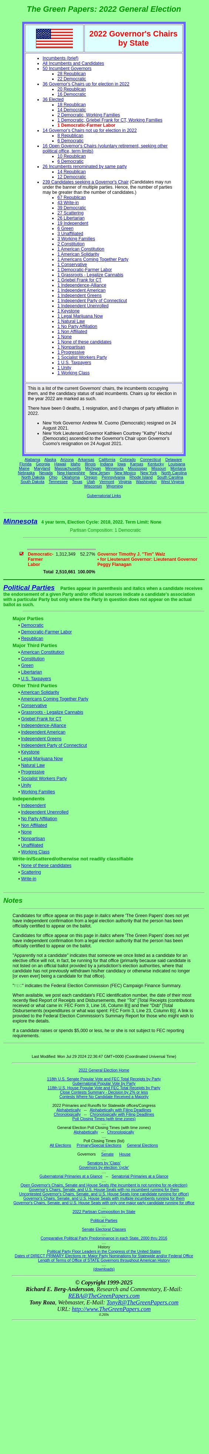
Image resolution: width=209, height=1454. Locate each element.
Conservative (34, 705)
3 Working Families (76, 238)
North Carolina (174, 473)
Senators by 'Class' (104, 1163)
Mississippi (137, 468)
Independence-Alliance (43, 725)
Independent (33, 805)
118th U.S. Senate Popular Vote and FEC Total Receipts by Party (104, 1079)
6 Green (65, 228)
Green (27, 665)
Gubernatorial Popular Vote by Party (104, 1083)
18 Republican (71, 104)
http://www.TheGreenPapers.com (111, 1309)
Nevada (46, 473)
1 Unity (64, 367)
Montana (178, 468)
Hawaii (60, 464)
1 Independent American (81, 290)
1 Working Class (73, 372)
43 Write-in (68, 202)
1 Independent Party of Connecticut (92, 300)
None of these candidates (46, 865)
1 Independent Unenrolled (82, 305)
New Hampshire (71, 473)
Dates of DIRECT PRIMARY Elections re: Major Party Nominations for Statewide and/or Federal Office (104, 1256)
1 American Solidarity (78, 254)
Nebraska (26, 473)
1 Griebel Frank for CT (79, 280)
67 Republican (71, 197)
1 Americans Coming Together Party (92, 259)
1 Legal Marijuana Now (80, 316)
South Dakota (32, 481)
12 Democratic (71, 176)
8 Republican (70, 135)
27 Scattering (70, 213)
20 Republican (71, 89)
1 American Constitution (80, 249)
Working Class (35, 851)
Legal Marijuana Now (42, 758)
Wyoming (115, 486)
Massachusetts (67, 468)
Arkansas (86, 459)
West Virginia (172, 481)
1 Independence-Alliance (81, 285)
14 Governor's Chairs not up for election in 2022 (89, 130)
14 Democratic (71, 109)
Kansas (137, 464)
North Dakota (33, 477)
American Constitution (42, 652)
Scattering (31, 872)
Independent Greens (41, 738)
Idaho (76, 464)
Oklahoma (71, 477)
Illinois (90, 464)
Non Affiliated (34, 825)
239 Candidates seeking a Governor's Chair (85, 182)
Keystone (30, 752)
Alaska (50, 459)
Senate (107, 1154)
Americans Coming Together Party (54, 699)
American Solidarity (40, 692)
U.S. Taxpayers (36, 678)
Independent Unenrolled (44, 812)
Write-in (28, 878)
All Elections (60, 1145)
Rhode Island (141, 477)
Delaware (173, 459)
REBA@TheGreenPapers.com (103, 1296)
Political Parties (29, 587)
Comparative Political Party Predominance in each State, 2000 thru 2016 (104, 1238)
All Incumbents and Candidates (73, 63)
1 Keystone (68, 311)
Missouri (158, 468)
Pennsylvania (113, 477)
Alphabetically (68, 1110)
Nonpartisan (33, 838)
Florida (26, 464)
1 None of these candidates (84, 342)
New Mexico (125, 473)
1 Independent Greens (79, 295)
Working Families (38, 791)
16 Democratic (71, 94)
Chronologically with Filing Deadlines (122, 1114)
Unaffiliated (32, 845)
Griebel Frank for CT (41, 718)
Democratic (32, 625)
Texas (77, 481)
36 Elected (53, 99)
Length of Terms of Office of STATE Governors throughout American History (104, 1260)
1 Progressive (70, 352)
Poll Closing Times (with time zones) (103, 1118)
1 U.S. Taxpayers (74, 362)
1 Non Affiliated (72, 331)
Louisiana (176, 464)
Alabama (32, 459)
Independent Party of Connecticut (54, 745)
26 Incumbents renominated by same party (85, 166)
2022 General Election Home (104, 1070)
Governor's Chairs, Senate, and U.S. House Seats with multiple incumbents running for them (104, 1198)
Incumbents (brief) (60, 58)
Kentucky (156, 464)
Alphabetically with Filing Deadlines (120, 1110)
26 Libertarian (70, 218)
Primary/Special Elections (99, 1145)
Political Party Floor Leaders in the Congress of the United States (104, 1251)
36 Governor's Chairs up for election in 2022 (86, 84)
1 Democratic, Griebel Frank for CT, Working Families (109, 120)
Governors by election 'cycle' (104, 1167)
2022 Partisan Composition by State (104, 1211)
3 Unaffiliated (70, 233)
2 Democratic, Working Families (88, 115)
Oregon (90, 477)
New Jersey (100, 473)
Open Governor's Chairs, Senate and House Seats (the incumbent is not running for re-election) (103, 1185)
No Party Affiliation (39, 818)
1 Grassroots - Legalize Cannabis (90, 274)
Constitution (32, 658)
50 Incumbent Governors (67, 68)
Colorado (128, 459)
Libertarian (31, 672)
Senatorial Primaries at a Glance (140, 1176)
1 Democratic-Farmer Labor (84, 269)
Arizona (67, 459)
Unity (26, 785)
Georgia (43, 464)
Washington (146, 481)
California (107, 459)
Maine (24, 468)
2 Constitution (70, 244)
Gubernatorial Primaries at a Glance (71, 1176)
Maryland (42, 468)
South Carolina (170, 477)
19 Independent (72, 223)
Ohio (53, 477)
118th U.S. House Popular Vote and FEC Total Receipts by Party (104, 1088)
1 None (64, 336)
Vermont (107, 481)
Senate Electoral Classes (104, 1229)
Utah (91, 481)
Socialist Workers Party (44, 778)
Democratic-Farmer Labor (46, 632)
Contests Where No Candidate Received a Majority (103, 1096)
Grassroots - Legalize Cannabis (52, 712)
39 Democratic (71, 207)
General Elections (142, 1145)
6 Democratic (70, 140)
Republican (32, 638)
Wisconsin (93, 486)
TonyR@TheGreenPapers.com (142, 1302)
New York (148, 473)
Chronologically (67, 1114)
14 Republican (71, 171)
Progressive (32, 772)
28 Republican (71, 73)
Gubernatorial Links (104, 495)
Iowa (121, 464)
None (26, 832)
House (125, 1154)
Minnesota (114, 468)
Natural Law (33, 765)
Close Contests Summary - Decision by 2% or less (104, 1092)
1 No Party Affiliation (77, 326)
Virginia (124, 481)
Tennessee (58, 481)
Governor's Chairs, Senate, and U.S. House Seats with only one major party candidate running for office (103, 1202)
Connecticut (150, 459)
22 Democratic (71, 78)
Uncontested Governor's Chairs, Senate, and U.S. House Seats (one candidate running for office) (104, 1194)
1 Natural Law (71, 321)
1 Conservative (72, 264)
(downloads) (104, 1269)
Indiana (106, 464)
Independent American (43, 732)
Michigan (93, 468)
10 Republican (71, 156)
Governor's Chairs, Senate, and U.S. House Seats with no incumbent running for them (104, 1189)
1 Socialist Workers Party (82, 357)
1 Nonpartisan (71, 347)
